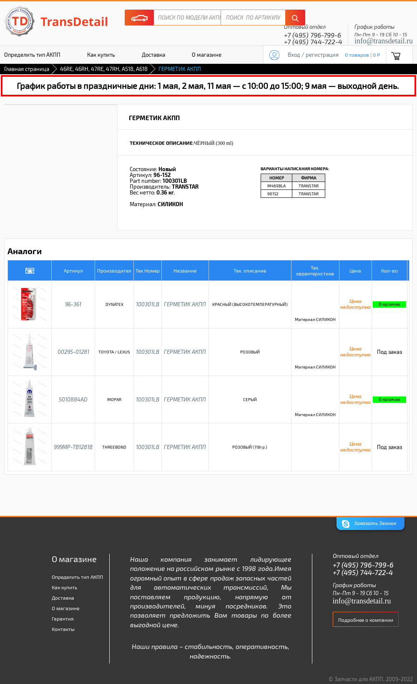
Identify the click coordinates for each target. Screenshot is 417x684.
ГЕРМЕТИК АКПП (185, 304)
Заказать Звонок (369, 524)
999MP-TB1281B (73, 447)
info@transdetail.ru (383, 41)
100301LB (147, 304)
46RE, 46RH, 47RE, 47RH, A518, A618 (104, 69)
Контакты (63, 629)
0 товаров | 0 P (362, 55)
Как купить (101, 54)
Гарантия (63, 618)
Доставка (153, 54)
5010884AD (73, 399)
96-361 (73, 304)
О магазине (206, 54)
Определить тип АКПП (77, 577)
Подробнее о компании (365, 620)
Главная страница (26, 69)
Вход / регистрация (313, 54)
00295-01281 (73, 351)
